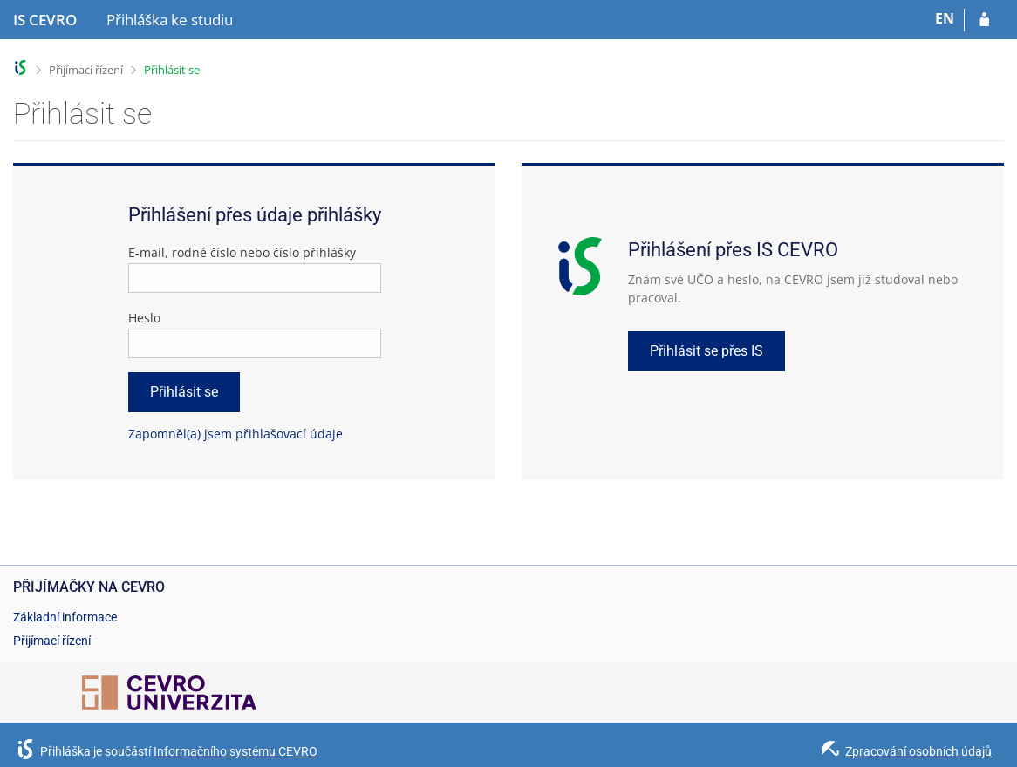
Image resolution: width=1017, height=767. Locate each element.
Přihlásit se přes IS (706, 351)
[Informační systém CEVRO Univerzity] (45, 20)
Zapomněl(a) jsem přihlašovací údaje (235, 433)
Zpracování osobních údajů (918, 751)
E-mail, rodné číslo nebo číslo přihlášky (242, 252)
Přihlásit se (172, 70)
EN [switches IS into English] (944, 18)
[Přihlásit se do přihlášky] (984, 20)
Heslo (144, 317)
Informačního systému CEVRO (235, 751)
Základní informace (65, 617)
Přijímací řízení (86, 70)
